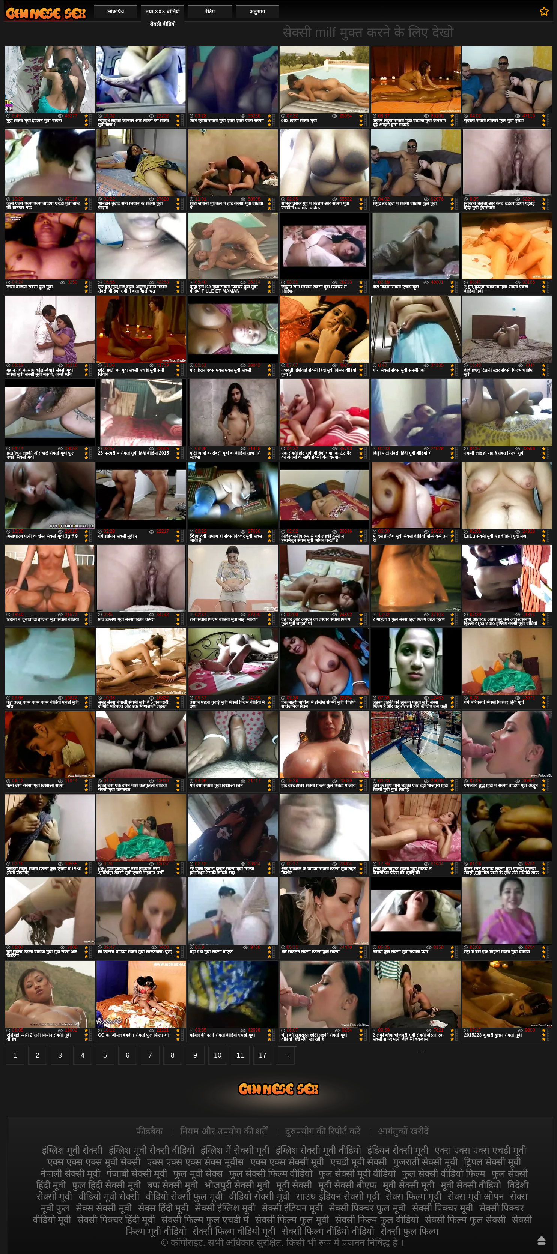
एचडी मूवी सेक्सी (358, 1161)
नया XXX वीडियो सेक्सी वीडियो (163, 18)
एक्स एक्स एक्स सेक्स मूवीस (195, 1161)
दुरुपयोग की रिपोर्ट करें (323, 1131)
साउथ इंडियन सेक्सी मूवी (337, 1196)
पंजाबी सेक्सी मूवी (137, 1173)
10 (217, 1055)
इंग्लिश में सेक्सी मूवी (235, 1150)
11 (240, 1055)
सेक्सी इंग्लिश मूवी (225, 1208)
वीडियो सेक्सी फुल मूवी (184, 1196)
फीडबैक (149, 1131)
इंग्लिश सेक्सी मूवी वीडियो (318, 1150)
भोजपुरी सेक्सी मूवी (237, 1185)
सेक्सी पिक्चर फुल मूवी (367, 1208)
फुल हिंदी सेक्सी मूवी (106, 1185)
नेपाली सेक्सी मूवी (70, 1173)
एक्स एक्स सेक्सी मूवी (287, 1161)
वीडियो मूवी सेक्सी (108, 1196)
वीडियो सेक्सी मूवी (259, 1196)
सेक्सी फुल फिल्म (410, 1231)
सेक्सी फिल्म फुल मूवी (292, 1219)
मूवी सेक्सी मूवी (408, 1185)
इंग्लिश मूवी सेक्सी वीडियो (151, 1150)
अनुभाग (257, 12)
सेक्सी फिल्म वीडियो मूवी (234, 1231)
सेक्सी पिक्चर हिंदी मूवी (116, 1219)
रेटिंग (210, 12)
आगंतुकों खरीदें (403, 1131)
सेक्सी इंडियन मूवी (292, 1208)
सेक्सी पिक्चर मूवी (442, 1208)
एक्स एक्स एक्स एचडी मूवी (480, 1150)
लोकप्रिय (115, 12)
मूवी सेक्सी (294, 1185)
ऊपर (541, 1240)
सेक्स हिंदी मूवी (163, 1208)
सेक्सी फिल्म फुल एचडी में (205, 1219)
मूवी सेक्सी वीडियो (471, 1185)
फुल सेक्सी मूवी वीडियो (357, 1173)
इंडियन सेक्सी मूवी (397, 1150)
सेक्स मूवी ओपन (476, 1196)
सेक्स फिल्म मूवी (413, 1196)
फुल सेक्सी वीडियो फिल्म (443, 1173)
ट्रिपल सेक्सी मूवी (492, 1161)
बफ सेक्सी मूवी (172, 1185)
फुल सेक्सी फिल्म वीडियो (271, 1173)
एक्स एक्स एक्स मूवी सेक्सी (93, 1161)
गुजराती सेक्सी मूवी (425, 1161)
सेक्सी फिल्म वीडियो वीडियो (328, 1231)
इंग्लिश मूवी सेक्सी (72, 1150)
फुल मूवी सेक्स (198, 1173)
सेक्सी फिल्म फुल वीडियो (377, 1219)
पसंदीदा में (544, 11)
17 (262, 1055)
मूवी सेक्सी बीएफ (347, 1185)
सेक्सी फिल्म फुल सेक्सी (465, 1219)
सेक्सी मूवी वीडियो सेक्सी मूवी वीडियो (46, 13)
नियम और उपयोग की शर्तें (224, 1131)
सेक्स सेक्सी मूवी (104, 1208)
